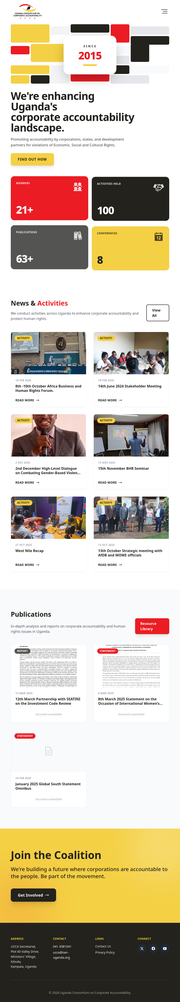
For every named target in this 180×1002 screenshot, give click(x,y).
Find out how (32, 159)
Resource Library (148, 626)
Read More (27, 400)
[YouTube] (164, 948)
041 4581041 (62, 946)
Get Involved (33, 895)
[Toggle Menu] (164, 11)
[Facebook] (153, 948)
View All (156, 313)
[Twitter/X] (142, 948)
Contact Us (103, 946)
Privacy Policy (105, 952)
